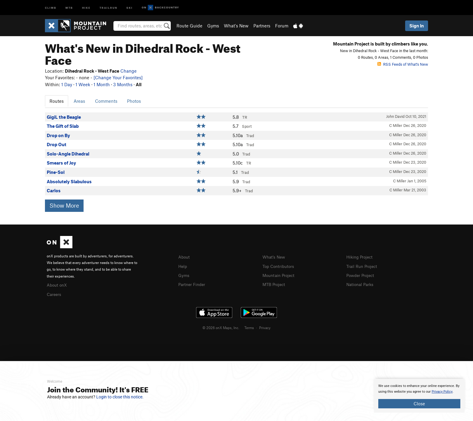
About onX (57, 284)
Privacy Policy (442, 392)
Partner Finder (193, 283)
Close (419, 403)
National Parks (361, 283)
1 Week (82, 84)
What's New (236, 25)
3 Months (122, 84)
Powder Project (361, 274)
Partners (261, 25)
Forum (281, 25)
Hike (86, 7)
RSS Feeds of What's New (402, 64)
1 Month (102, 84)
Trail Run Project (363, 266)
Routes (56, 101)
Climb (50, 7)
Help (183, 266)
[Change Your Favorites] (118, 77)
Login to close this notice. (120, 396)
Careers (54, 293)
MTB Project (274, 283)
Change (128, 71)
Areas (79, 101)
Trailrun (108, 7)
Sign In (416, 25)
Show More (64, 205)
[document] (419, 395)
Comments (106, 101)
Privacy (265, 327)
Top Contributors (279, 266)
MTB (69, 7)
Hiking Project (360, 256)
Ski (129, 7)
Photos (134, 101)
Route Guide (189, 25)
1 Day (66, 84)
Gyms (213, 25)
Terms (249, 327)
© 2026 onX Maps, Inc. (220, 327)
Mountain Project (279, 274)
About (184, 256)
